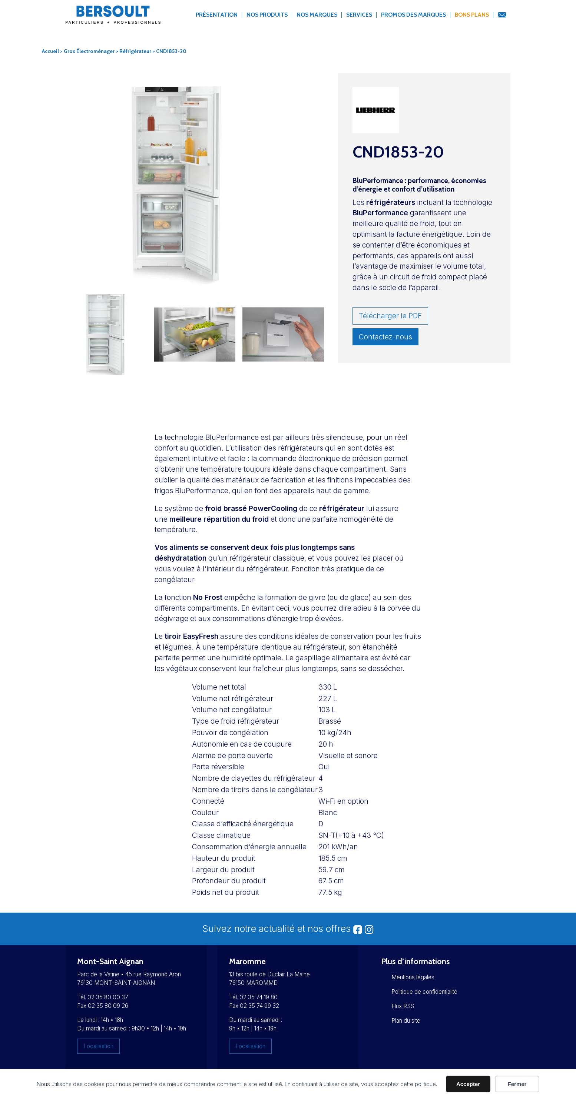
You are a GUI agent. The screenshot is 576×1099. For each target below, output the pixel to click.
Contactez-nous (385, 336)
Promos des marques (413, 14)
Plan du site (405, 1020)
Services (359, 14)
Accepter (468, 1084)
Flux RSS (402, 1006)
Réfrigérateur (135, 51)
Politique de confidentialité (424, 991)
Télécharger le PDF (390, 315)
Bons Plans (472, 14)
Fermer (517, 1084)
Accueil (50, 51)
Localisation (98, 1046)
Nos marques (317, 14)
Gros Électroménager (89, 51)
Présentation (217, 14)
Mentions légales (412, 977)
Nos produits (267, 14)
